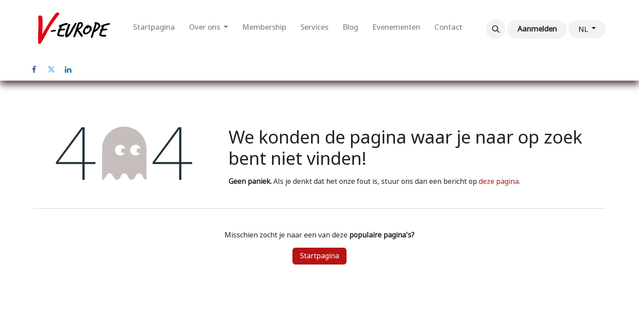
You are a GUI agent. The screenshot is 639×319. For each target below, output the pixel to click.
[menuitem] (154, 29)
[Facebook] (34, 69)
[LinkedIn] (67, 69)
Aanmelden (537, 29)
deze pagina (499, 181)
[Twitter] (51, 69)
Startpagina (319, 256)
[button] (495, 29)
